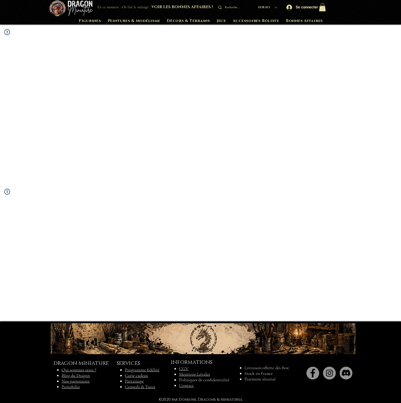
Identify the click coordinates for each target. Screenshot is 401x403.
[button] (267, 7)
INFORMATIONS (191, 362)
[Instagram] (329, 373)
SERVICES (128, 363)
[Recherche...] (234, 7)
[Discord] (346, 373)
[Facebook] (312, 373)
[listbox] (267, 7)
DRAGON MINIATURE (81, 363)
